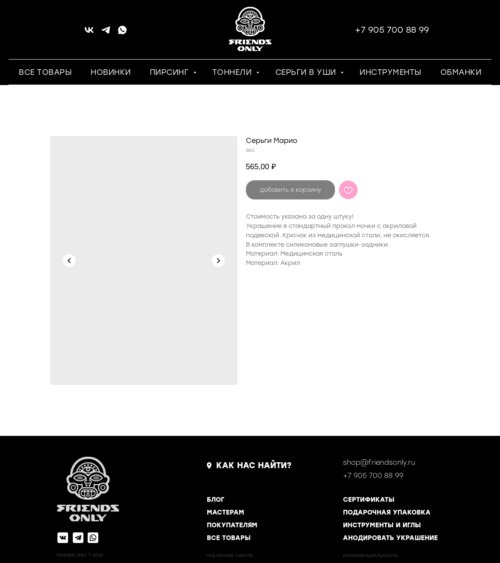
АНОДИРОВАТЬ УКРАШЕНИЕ (390, 538)
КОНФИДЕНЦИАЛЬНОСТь (370, 555)
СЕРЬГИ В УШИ (307, 72)
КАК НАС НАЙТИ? (253, 465)
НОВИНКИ (111, 72)
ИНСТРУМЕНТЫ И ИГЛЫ (382, 525)
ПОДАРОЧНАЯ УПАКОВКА (387, 512)
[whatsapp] (122, 33)
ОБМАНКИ (461, 72)
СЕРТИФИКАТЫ (368, 499)
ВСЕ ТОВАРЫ (45, 72)
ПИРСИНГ (170, 72)
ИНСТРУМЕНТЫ (391, 72)
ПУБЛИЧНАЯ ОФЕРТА (229, 555)
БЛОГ (215, 499)
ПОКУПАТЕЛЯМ (232, 525)
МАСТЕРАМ (225, 512)
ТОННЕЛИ (233, 72)
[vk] (89, 33)
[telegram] (105, 33)
